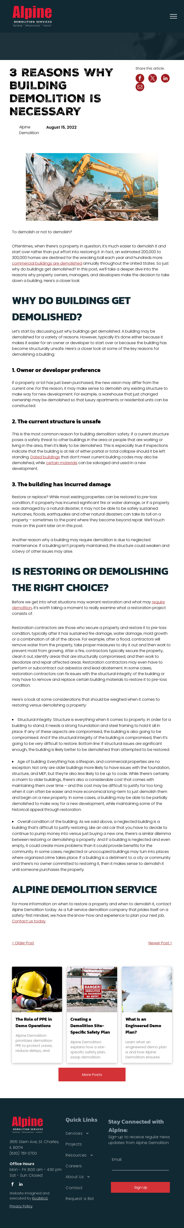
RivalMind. (40, 1198)
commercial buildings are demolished (47, 263)
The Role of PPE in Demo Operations (34, 1022)
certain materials (61, 463)
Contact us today (29, 921)
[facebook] (13, 1184)
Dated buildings (45, 457)
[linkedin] (21, 1184)
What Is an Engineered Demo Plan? (143, 1025)
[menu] (173, 16)
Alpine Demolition (29, 130)
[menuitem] (85, 1133)
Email (116, 1159)
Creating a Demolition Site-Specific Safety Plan (90, 1025)
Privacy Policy (21, 1206)
